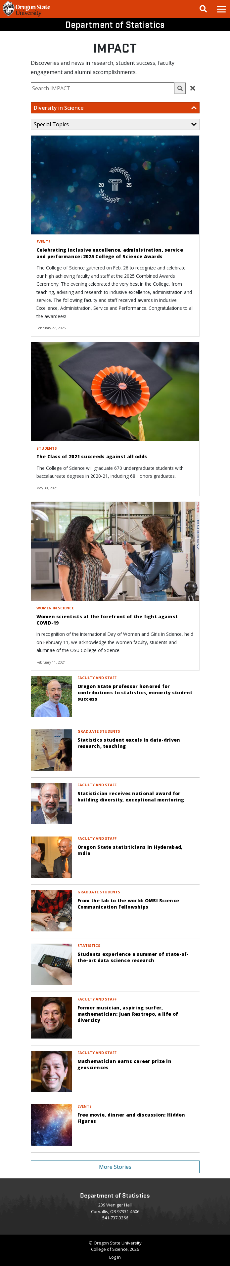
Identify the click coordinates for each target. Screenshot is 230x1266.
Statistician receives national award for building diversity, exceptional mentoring (130, 796)
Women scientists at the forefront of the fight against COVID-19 (107, 619)
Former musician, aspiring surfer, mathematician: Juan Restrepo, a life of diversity (127, 1013)
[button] (221, 9)
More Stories (115, 1166)
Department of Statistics (115, 24)
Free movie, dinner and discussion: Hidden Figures (131, 1118)
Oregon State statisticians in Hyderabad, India (130, 850)
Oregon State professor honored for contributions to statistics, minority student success (135, 692)
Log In (115, 1257)
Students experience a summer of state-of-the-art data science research (133, 957)
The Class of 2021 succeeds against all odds (91, 456)
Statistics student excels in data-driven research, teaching (128, 743)
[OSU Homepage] (26, 16)
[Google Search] (203, 9)
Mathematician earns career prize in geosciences (124, 1064)
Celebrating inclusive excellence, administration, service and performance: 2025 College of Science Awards (109, 253)
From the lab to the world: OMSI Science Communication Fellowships (128, 903)
